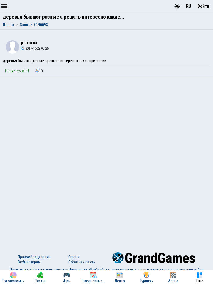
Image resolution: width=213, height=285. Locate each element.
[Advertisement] (106, 119)
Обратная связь (81, 261)
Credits (74, 256)
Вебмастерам (29, 261)
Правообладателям (34, 256)
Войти (203, 6)
